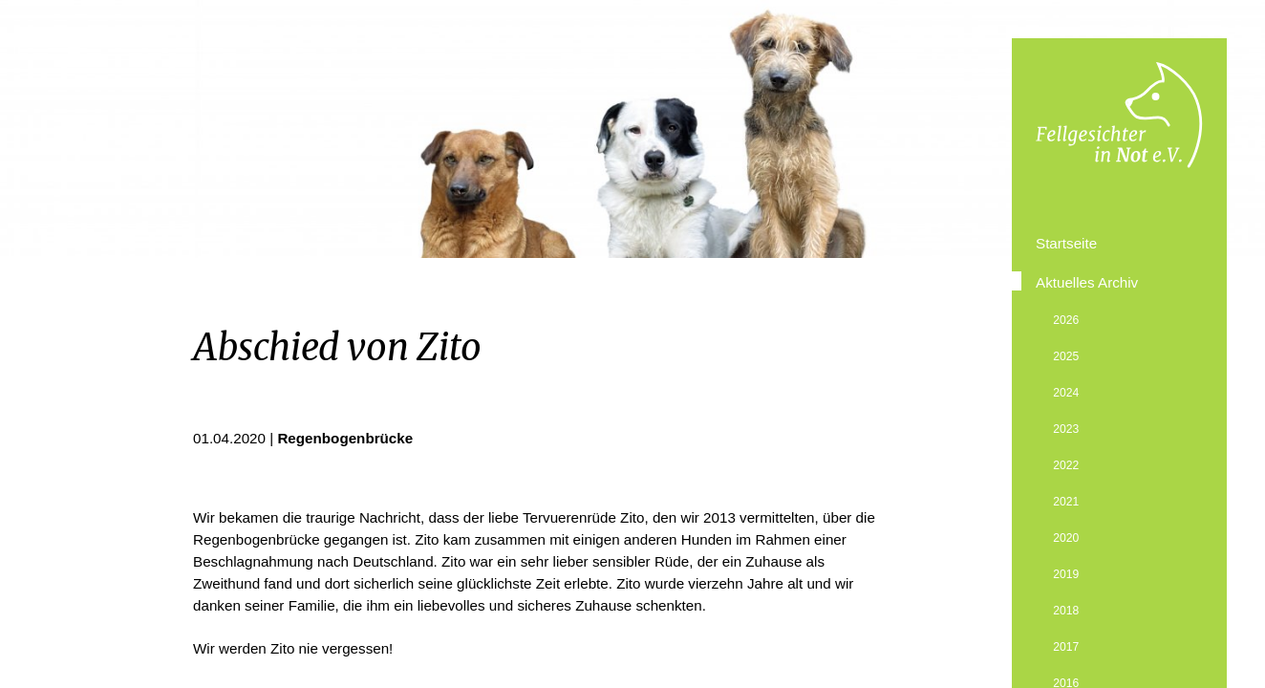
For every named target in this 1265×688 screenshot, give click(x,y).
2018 (1066, 610)
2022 (1066, 465)
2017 (1066, 647)
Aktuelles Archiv (1087, 282)
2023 (1066, 429)
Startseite (1066, 243)
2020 (1066, 538)
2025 (1066, 356)
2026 (1066, 320)
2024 (1066, 392)
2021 (1066, 501)
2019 (1066, 574)
